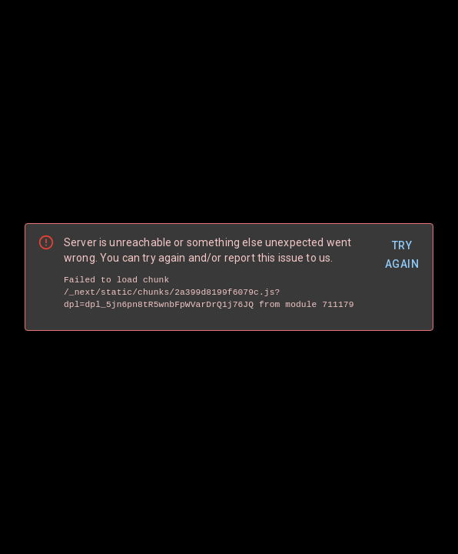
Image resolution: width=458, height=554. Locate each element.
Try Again (402, 255)
